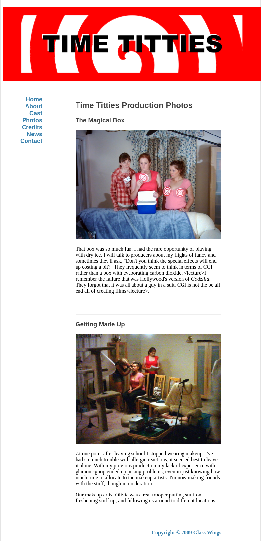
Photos (32, 120)
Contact (31, 141)
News (34, 134)
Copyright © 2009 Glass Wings (186, 532)
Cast (35, 113)
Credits (32, 127)
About (33, 106)
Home (34, 99)
